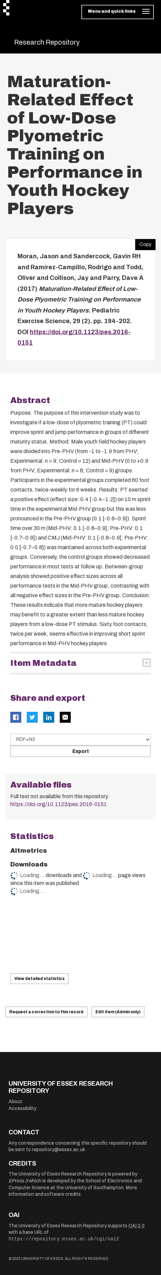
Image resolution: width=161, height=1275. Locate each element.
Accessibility (22, 1108)
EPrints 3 (18, 1180)
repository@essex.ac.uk (58, 1149)
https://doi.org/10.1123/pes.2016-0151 (58, 804)
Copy (143, 243)
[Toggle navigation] (117, 12)
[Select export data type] (80, 739)
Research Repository (47, 42)
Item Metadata (43, 663)
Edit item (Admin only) (117, 1012)
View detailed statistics (39, 978)
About (15, 1101)
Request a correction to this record (46, 1012)
